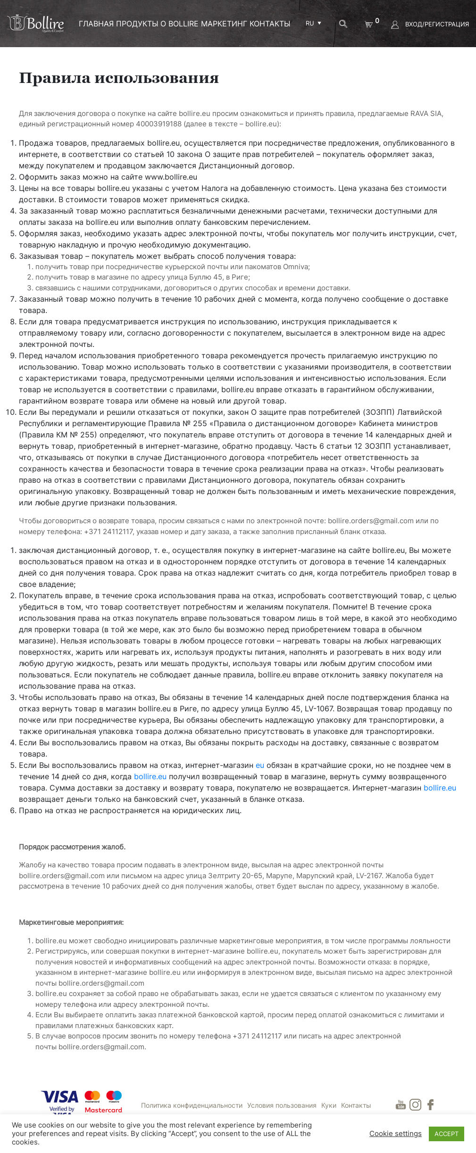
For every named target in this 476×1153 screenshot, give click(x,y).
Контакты (270, 23)
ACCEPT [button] (446, 1133)
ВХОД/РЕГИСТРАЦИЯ (430, 24)
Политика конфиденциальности (191, 1105)
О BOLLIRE (179, 23)
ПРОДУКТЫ (137, 23)
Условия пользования (282, 1105)
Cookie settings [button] (395, 1133)
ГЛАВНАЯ (96, 23)
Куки (328, 1105)
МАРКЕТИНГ (224, 23)
